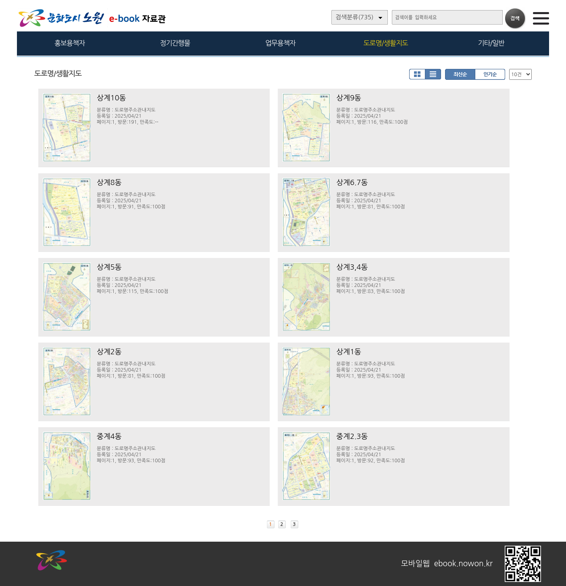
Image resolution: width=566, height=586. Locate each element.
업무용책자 (280, 42)
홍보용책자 (69, 42)
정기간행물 (175, 42)
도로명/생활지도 (386, 42)
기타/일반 (491, 42)
